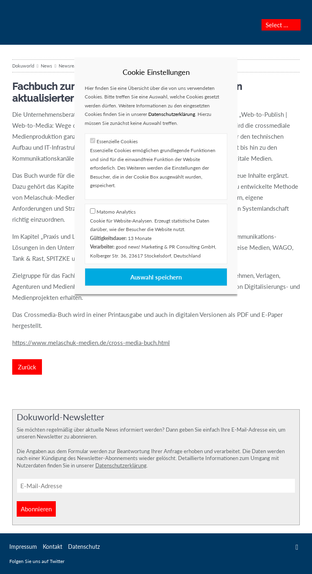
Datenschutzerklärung (171, 114)
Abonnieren (36, 509)
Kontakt (52, 546)
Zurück (27, 367)
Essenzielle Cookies (117, 141)
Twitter (297, 546)
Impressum (23, 546)
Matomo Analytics (116, 212)
